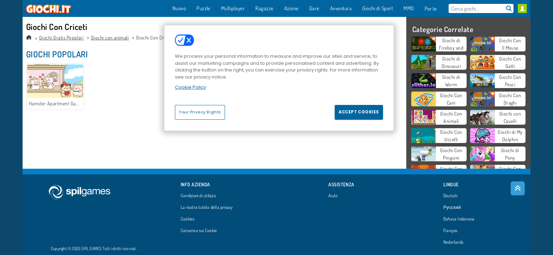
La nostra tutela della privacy (207, 207)
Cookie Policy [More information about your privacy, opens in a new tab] (190, 87)
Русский (452, 207)
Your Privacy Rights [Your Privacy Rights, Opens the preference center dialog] (200, 112)
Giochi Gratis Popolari (61, 38)
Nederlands (453, 242)
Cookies (188, 219)
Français (450, 230)
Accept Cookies (359, 112)
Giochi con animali (110, 38)
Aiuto (333, 195)
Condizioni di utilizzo (198, 195)
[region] (279, 77)
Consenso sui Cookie (199, 230)
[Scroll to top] (518, 188)
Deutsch (450, 195)
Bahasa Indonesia (459, 219)
